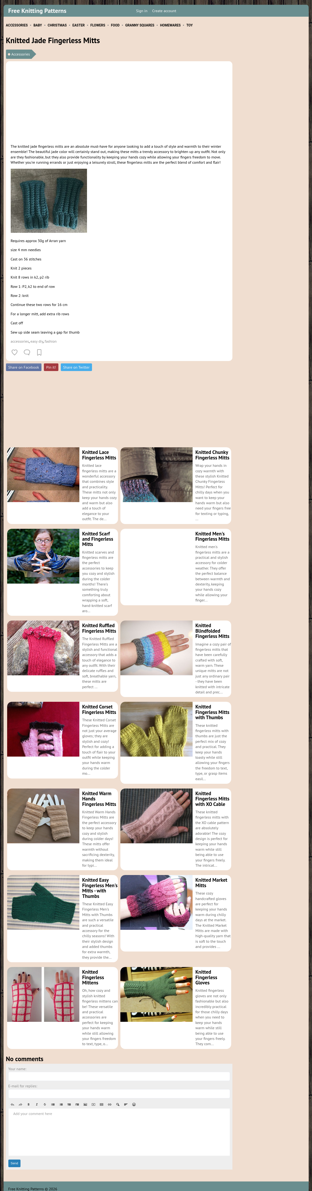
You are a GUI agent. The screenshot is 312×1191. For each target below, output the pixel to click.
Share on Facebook (23, 367)
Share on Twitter (76, 367)
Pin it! (51, 367)
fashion (50, 341)
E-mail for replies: (22, 1080)
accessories (20, 341)
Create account (164, 10)
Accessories (20, 54)
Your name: (17, 1063)
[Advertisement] (119, 101)
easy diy (37, 341)
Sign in (141, 10)
